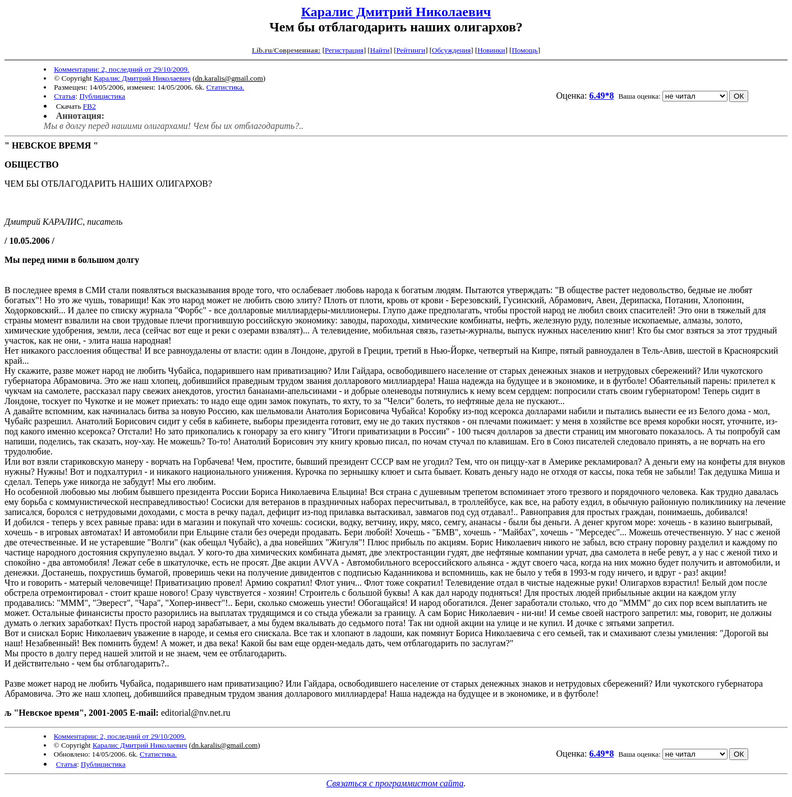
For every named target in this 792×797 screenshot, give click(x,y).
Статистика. (225, 87)
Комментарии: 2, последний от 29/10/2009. (121, 69)
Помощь (524, 50)
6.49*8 (601, 95)
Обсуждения (451, 50)
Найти (380, 50)
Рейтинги (411, 50)
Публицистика (102, 96)
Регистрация (344, 50)
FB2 (89, 106)
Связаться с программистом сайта (395, 783)
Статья (64, 96)
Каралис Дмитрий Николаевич (396, 11)
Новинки (491, 50)
